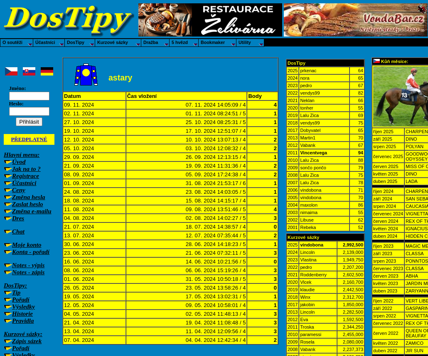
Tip (16, 292)
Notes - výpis (28, 265)
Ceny (18, 190)
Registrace (25, 176)
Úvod (19, 161)
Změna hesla (28, 197)
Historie (22, 313)
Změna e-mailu (32, 211)
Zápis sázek (27, 341)
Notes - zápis (28, 272)
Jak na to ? (26, 169)
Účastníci (24, 183)
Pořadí (21, 299)
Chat (18, 231)
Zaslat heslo (27, 204)
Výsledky (23, 306)
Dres (18, 218)
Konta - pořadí (30, 252)
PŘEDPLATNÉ (29, 139)
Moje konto (26, 244)
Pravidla (23, 320)
